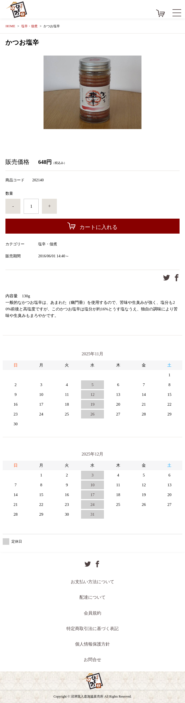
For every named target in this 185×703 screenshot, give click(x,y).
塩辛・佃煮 (29, 26)
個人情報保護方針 (92, 644)
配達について (92, 597)
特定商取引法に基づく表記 (92, 628)
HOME (10, 26)
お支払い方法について (92, 581)
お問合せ (92, 659)
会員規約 (92, 613)
